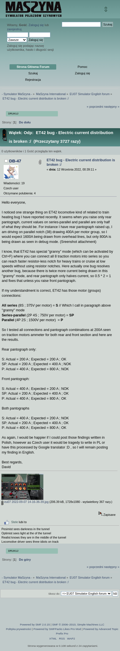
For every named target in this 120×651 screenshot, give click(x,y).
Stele (14, 522)
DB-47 (15, 160)
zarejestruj (14, 29)
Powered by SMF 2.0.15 (35, 624)
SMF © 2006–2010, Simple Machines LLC (78, 624)
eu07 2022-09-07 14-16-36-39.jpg (24, 501)
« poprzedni (95, 106)
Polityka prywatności (18, 629)
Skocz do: (54, 593)
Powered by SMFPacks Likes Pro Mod (57, 629)
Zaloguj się (36, 25)
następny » (111, 106)
